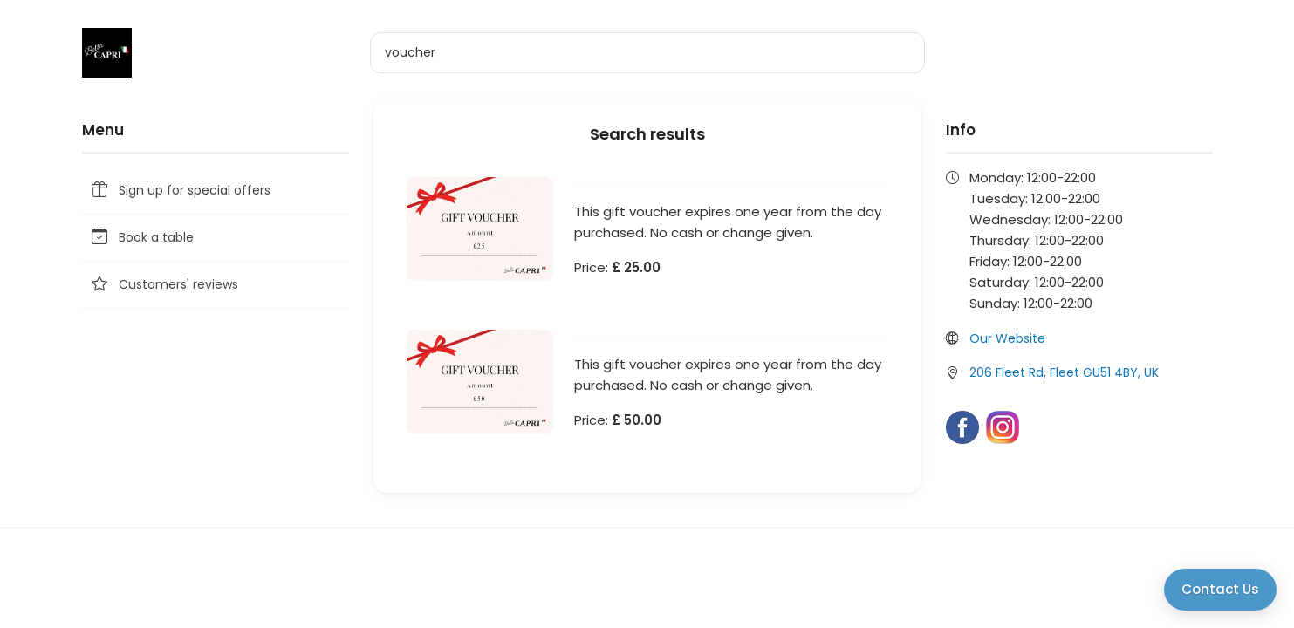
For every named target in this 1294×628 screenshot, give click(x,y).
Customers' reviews (163, 284)
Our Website (1007, 338)
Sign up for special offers (179, 190)
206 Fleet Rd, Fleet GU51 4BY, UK (1064, 372)
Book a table (141, 237)
